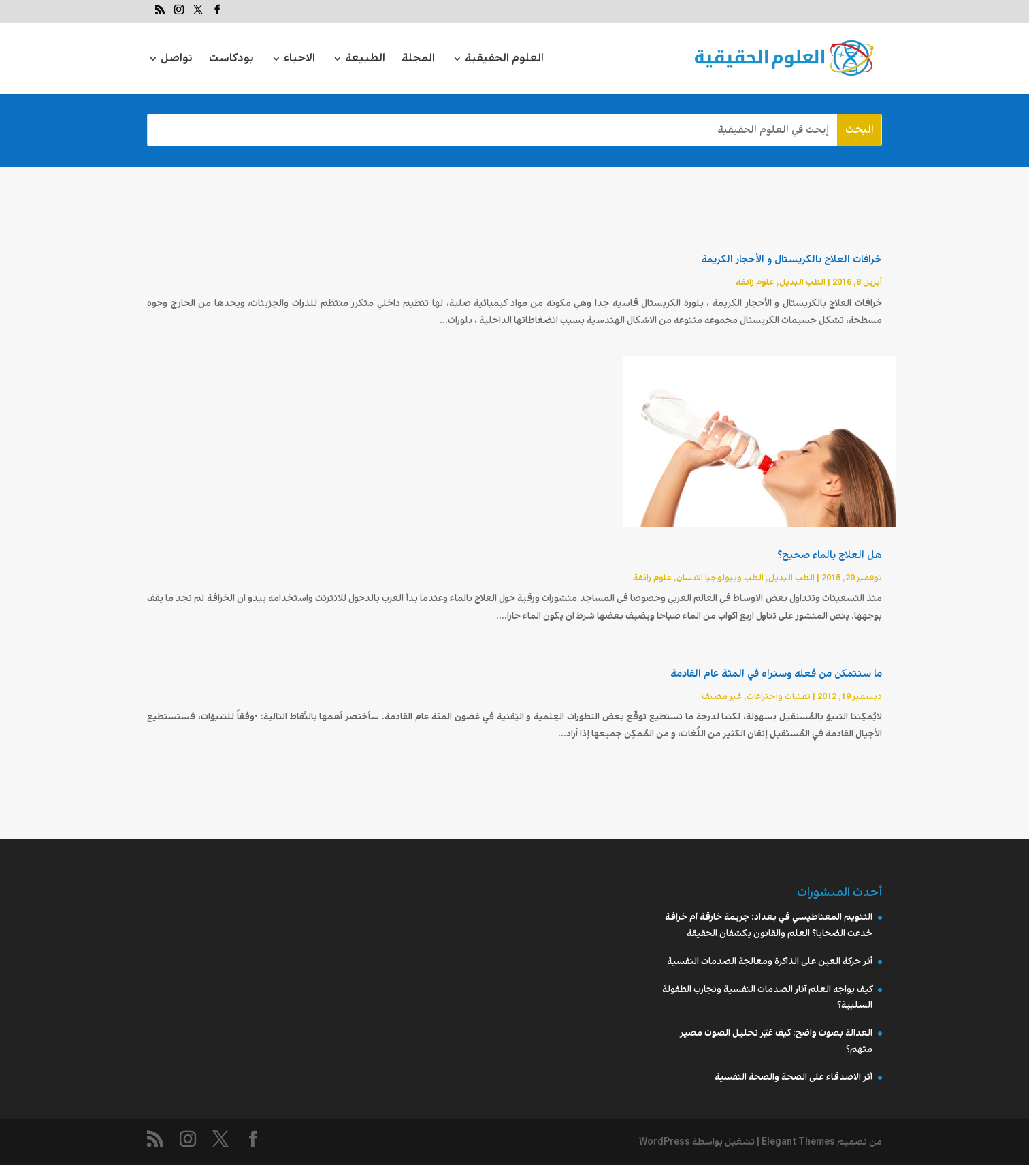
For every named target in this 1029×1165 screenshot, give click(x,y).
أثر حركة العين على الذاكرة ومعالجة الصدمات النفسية (769, 961)
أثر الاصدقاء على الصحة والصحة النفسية (793, 1077)
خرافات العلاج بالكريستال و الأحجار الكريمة (791, 259)
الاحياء (299, 60)
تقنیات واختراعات (779, 696)
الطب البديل (802, 282)
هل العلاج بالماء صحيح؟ (829, 555)
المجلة (418, 60)
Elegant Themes (798, 1142)
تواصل (177, 60)
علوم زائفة (755, 282)
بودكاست (231, 60)
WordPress (664, 1142)
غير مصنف (722, 696)
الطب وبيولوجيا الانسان (720, 578)
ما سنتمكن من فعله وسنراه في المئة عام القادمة (776, 673)
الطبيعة (365, 60)
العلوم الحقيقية (504, 60)
